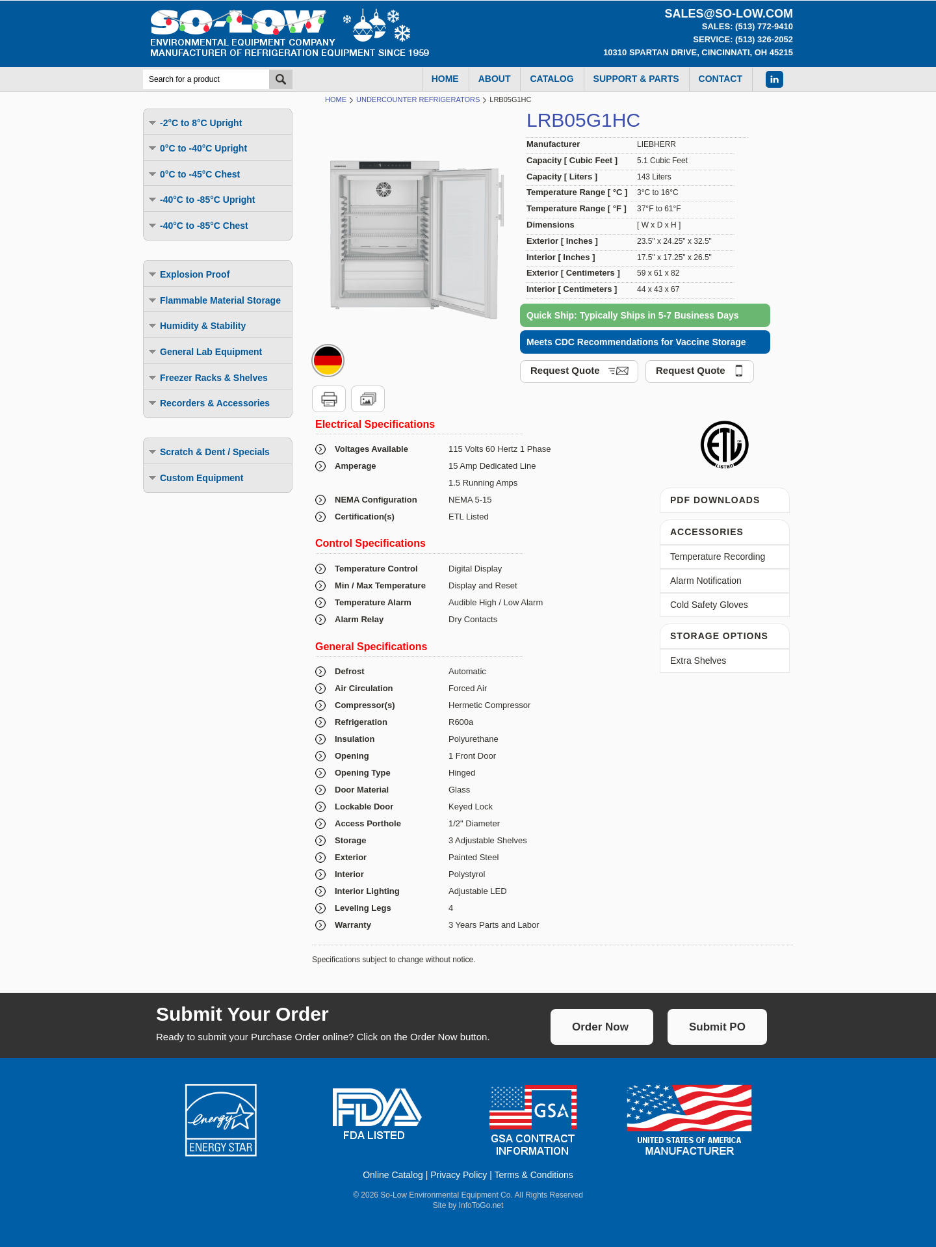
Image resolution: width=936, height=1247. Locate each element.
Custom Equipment (195, 477)
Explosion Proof (188, 274)
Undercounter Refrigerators (418, 99)
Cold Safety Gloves (709, 604)
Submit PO (717, 1027)
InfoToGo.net (481, 1205)
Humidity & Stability (196, 325)
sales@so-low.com (728, 13)
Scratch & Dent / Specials (208, 451)
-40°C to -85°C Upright (201, 199)
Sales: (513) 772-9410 (747, 26)
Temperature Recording (717, 556)
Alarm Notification (706, 580)
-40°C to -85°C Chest (197, 225)
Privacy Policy (458, 1175)
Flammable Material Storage (214, 300)
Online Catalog (393, 1175)
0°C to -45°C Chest (193, 173)
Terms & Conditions (533, 1175)
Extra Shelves (698, 660)
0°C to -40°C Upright (197, 147)
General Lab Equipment (204, 351)
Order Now (600, 1027)
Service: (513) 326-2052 (743, 39)
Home (335, 99)
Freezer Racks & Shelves (207, 377)
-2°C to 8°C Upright (194, 122)
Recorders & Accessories (208, 402)
